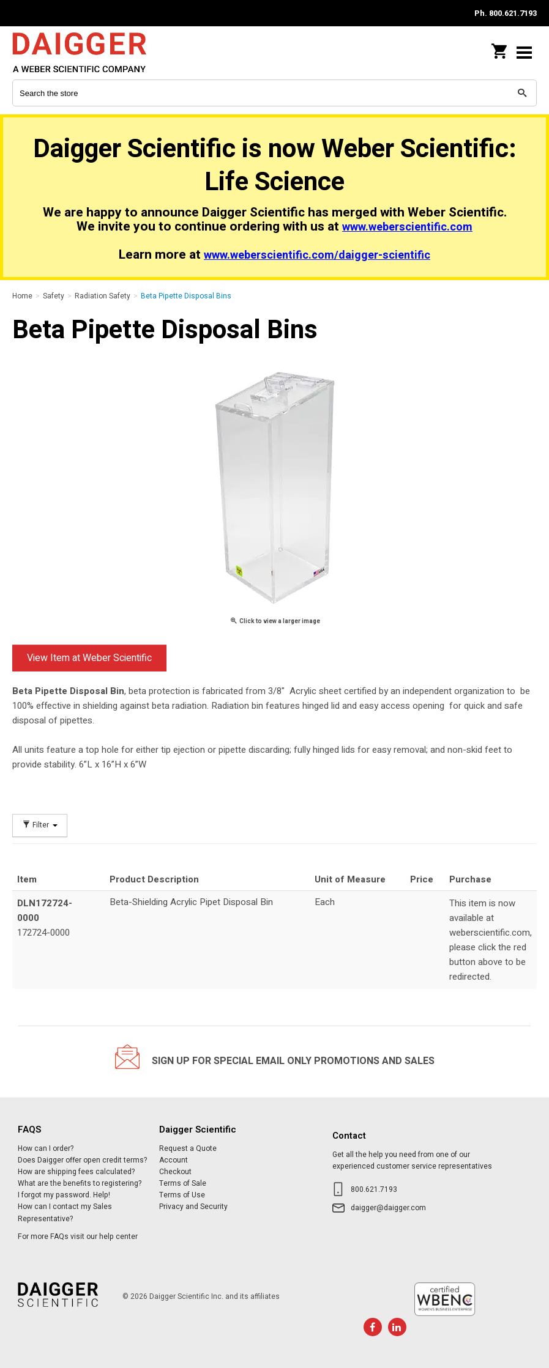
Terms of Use (182, 1194)
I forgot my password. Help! (64, 1194)
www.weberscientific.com (407, 227)
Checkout (175, 1171)
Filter (40, 825)
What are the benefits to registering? (79, 1183)
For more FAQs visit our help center (78, 1236)
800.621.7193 (374, 1189)
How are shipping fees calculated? (76, 1171)
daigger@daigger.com (388, 1207)
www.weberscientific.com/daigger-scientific (317, 255)
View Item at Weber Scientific (89, 658)
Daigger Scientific (91, 52)
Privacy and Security (193, 1206)
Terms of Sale (182, 1183)
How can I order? (45, 1148)
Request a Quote (188, 1148)
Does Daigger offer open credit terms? (82, 1160)
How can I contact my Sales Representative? (65, 1212)
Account (173, 1160)
